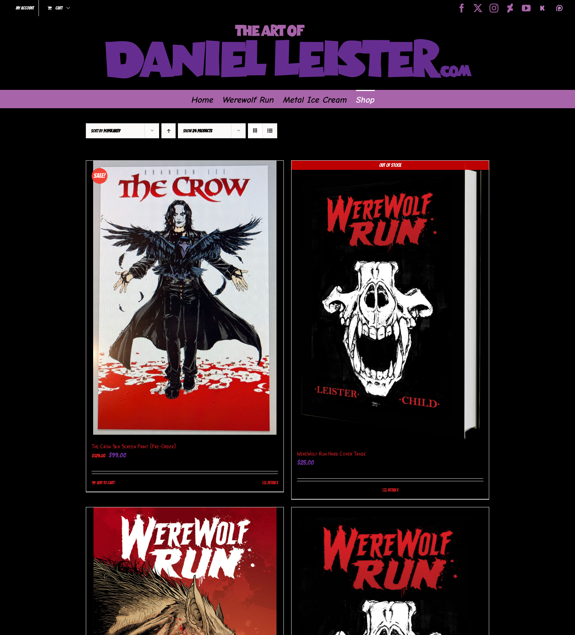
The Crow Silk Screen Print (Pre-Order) (134, 446)
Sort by (105, 130)
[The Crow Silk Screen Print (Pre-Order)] (184, 298)
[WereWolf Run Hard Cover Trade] (390, 301)
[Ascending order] (168, 130)
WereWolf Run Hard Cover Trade (331, 453)
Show (197, 130)
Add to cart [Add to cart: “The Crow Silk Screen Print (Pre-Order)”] (105, 482)
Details (272, 482)
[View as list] (270, 131)
